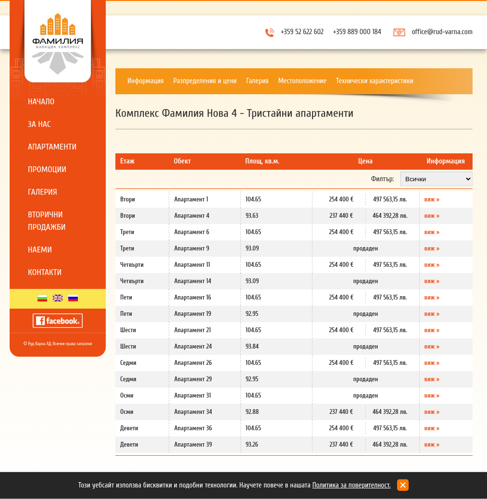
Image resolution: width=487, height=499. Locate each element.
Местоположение (302, 81)
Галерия (42, 192)
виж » (432, 199)
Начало (41, 102)
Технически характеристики (374, 81)
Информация (145, 81)
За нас (39, 124)
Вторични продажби (47, 221)
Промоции (47, 169)
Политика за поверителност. (351, 485)
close (403, 485)
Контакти (45, 272)
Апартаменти (52, 147)
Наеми (40, 250)
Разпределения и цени (205, 81)
